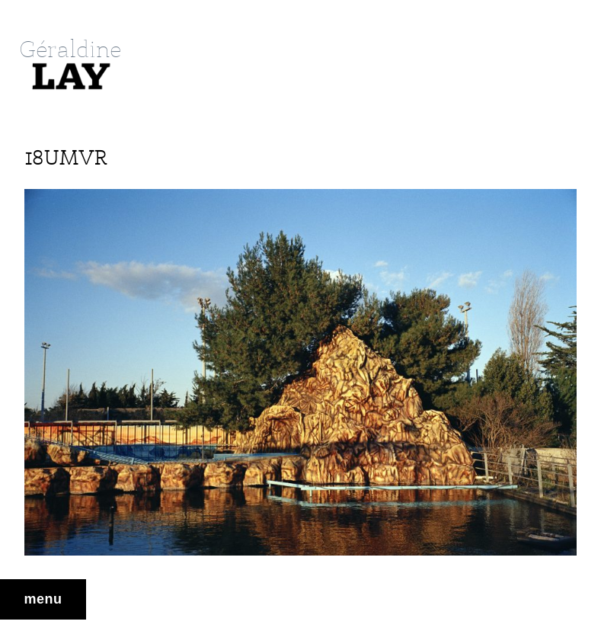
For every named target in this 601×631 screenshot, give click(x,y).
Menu (43, 599)
